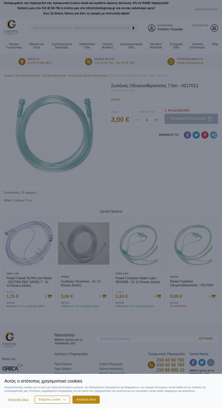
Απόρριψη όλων (18, 399)
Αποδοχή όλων (86, 399)
